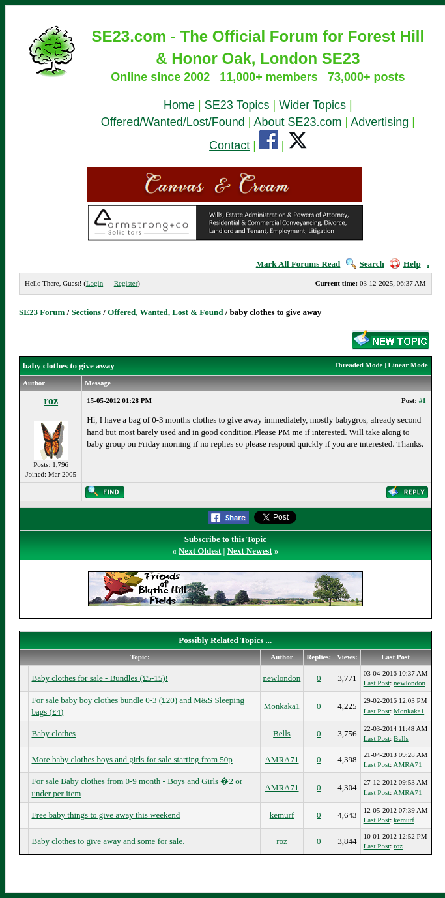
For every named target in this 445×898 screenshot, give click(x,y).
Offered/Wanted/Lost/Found (173, 121)
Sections (87, 312)
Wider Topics (312, 105)
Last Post (377, 683)
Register (126, 283)
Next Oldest (200, 551)
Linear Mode (407, 364)
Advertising (380, 121)
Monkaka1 (282, 706)
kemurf (282, 815)
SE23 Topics (237, 105)
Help (405, 264)
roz (51, 400)
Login (94, 283)
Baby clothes (53, 733)
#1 (422, 400)
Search (365, 264)
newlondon (282, 678)
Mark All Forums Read (298, 264)
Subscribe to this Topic (225, 539)
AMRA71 (281, 759)
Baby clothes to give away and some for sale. (107, 841)
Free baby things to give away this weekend (105, 815)
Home (179, 105)
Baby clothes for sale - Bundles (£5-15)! (99, 678)
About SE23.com (297, 121)
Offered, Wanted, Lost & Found (165, 312)
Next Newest (249, 551)
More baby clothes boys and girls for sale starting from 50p (131, 759)
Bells (282, 733)
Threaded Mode (358, 364)
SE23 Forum (42, 312)
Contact (229, 145)
